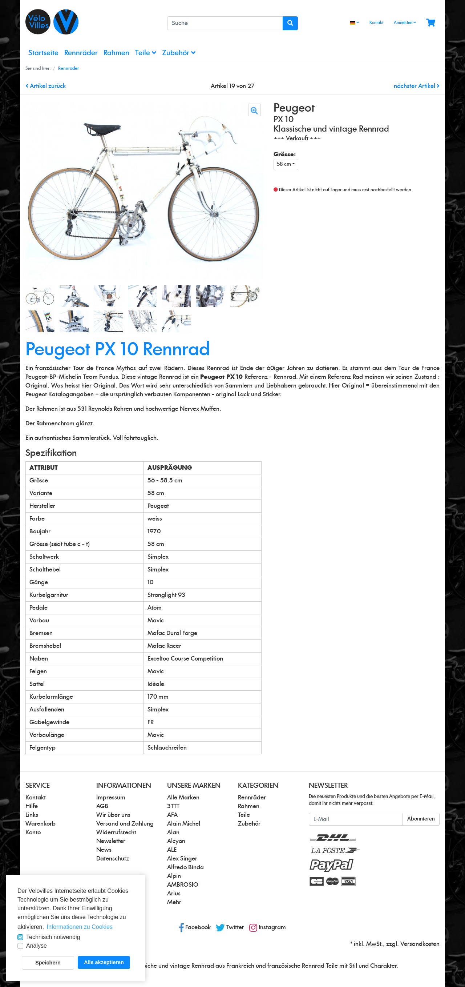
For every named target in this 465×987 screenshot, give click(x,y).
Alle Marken (183, 798)
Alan (173, 832)
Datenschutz (112, 859)
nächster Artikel (417, 86)
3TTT (173, 806)
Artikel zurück (45, 86)
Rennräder (81, 53)
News (104, 850)
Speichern (48, 963)
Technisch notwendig (53, 937)
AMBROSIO (182, 885)
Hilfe (31, 806)
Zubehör (178, 53)
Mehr (174, 902)
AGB (102, 806)
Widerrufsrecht (116, 832)
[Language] (354, 23)
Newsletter (110, 841)
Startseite (43, 53)
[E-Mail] (356, 819)
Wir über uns (113, 815)
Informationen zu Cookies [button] (80, 927)
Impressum (110, 798)
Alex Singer (182, 859)
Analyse (36, 946)
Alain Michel (183, 824)
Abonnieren (421, 819)
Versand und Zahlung (125, 824)
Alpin (174, 876)
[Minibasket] (431, 23)
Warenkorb (40, 824)
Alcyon (176, 841)
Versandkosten (420, 944)
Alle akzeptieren (104, 962)
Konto (33, 832)
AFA (172, 815)
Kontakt (376, 23)
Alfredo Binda (185, 867)
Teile (145, 53)
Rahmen (116, 53)
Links (31, 815)
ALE (172, 850)
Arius (174, 893)
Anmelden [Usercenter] (405, 22)
